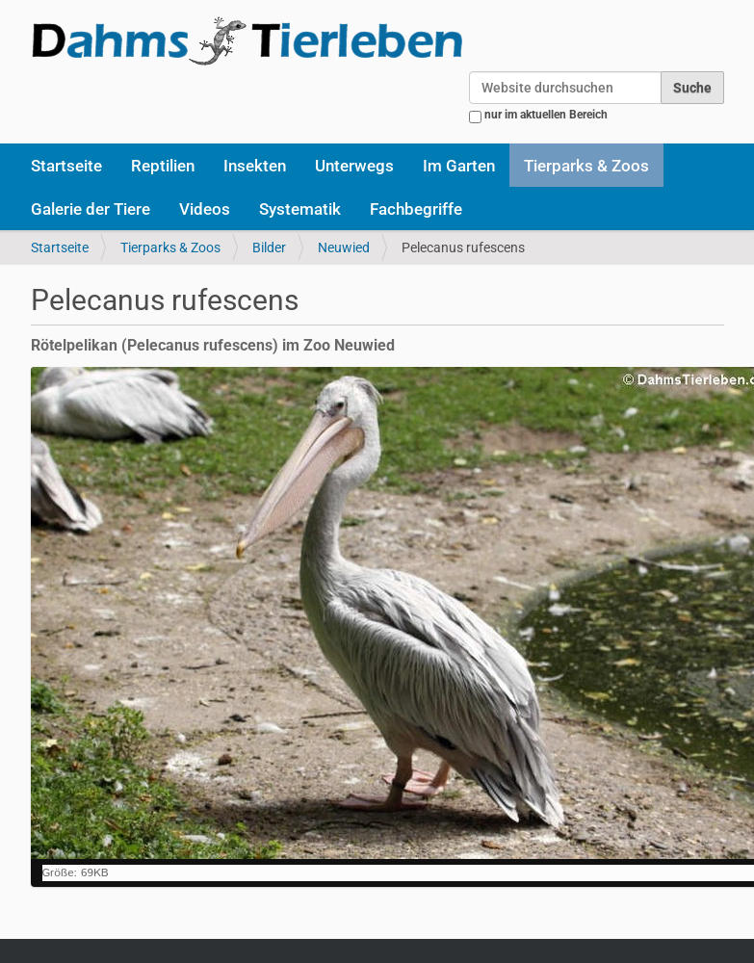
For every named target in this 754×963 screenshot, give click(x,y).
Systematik (300, 209)
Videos (204, 209)
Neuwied (344, 247)
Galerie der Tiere (90, 209)
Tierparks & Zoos (586, 165)
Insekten (254, 165)
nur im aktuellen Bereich (546, 114)
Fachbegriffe (416, 209)
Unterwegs (354, 165)
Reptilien (163, 165)
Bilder (269, 247)
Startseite (66, 165)
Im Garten (459, 165)
